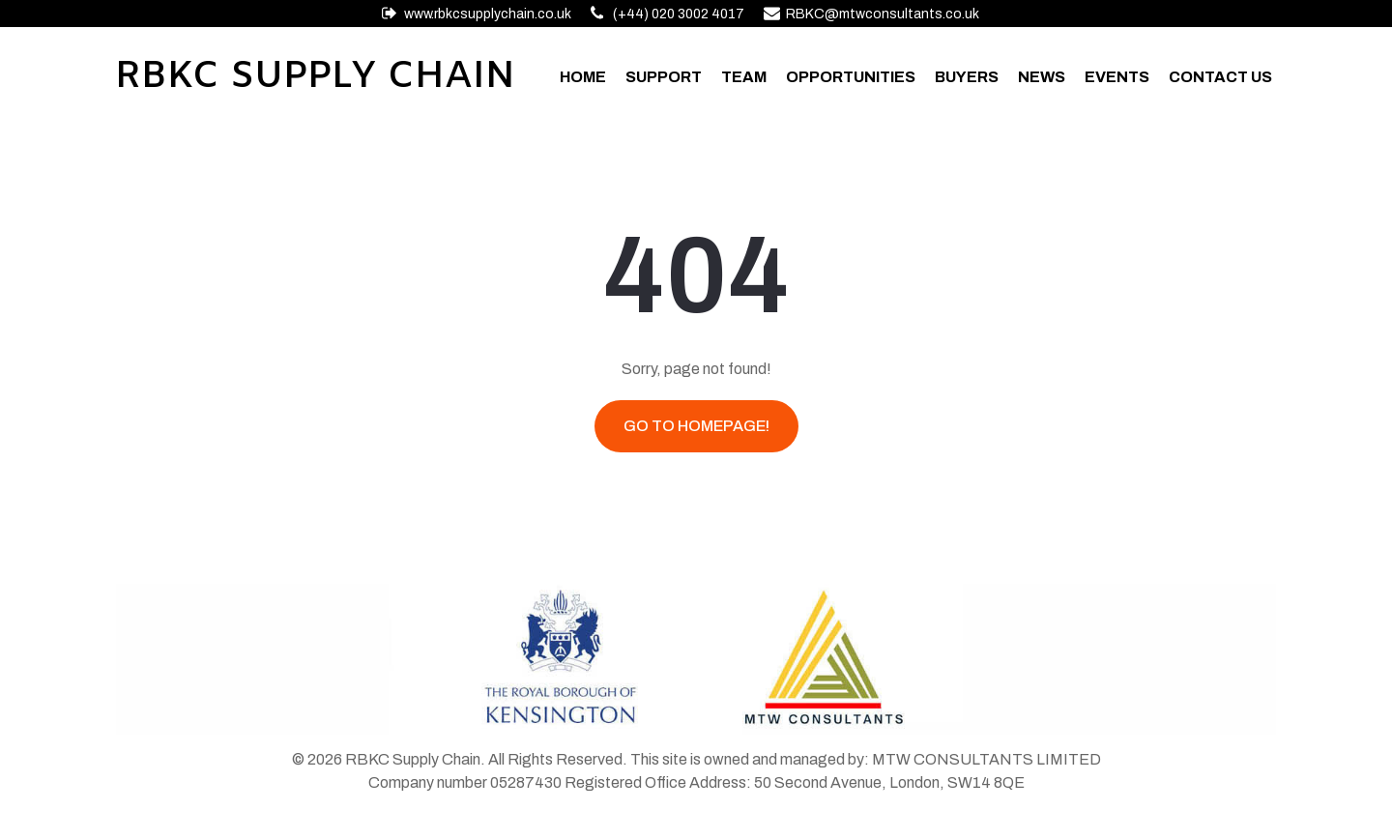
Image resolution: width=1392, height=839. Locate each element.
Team (744, 77)
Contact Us (1220, 77)
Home (583, 77)
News (1041, 77)
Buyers (967, 77)
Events (1117, 77)
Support (663, 77)
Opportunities (850, 77)
